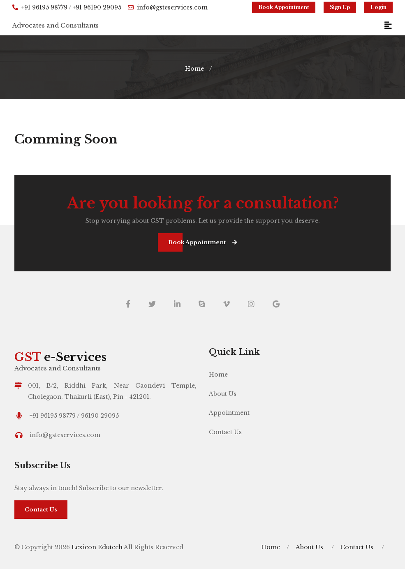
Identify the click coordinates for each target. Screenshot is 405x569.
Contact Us (225, 432)
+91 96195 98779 (44, 7)
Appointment (229, 412)
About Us (222, 394)
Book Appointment (283, 7)
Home (194, 68)
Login (378, 7)
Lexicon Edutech (98, 547)
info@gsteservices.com (168, 7)
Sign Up (340, 7)
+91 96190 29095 (97, 7)
